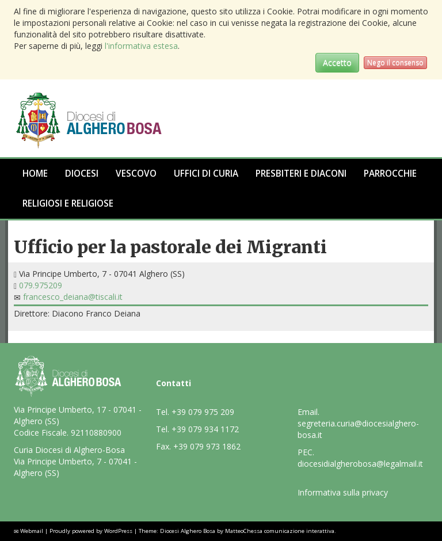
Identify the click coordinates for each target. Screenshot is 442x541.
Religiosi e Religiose (67, 203)
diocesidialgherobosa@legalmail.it (360, 463)
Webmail (31, 531)
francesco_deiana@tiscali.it (73, 296)
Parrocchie (390, 173)
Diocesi (81, 173)
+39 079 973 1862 (207, 446)
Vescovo (136, 173)
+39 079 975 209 (203, 411)
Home (35, 173)
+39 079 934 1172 (205, 429)
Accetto (337, 62)
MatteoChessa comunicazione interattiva (279, 531)
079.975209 (40, 285)
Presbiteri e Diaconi (301, 173)
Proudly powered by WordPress (90, 531)
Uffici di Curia (206, 173)
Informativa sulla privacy (343, 492)
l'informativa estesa (141, 45)
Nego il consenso (395, 62)
